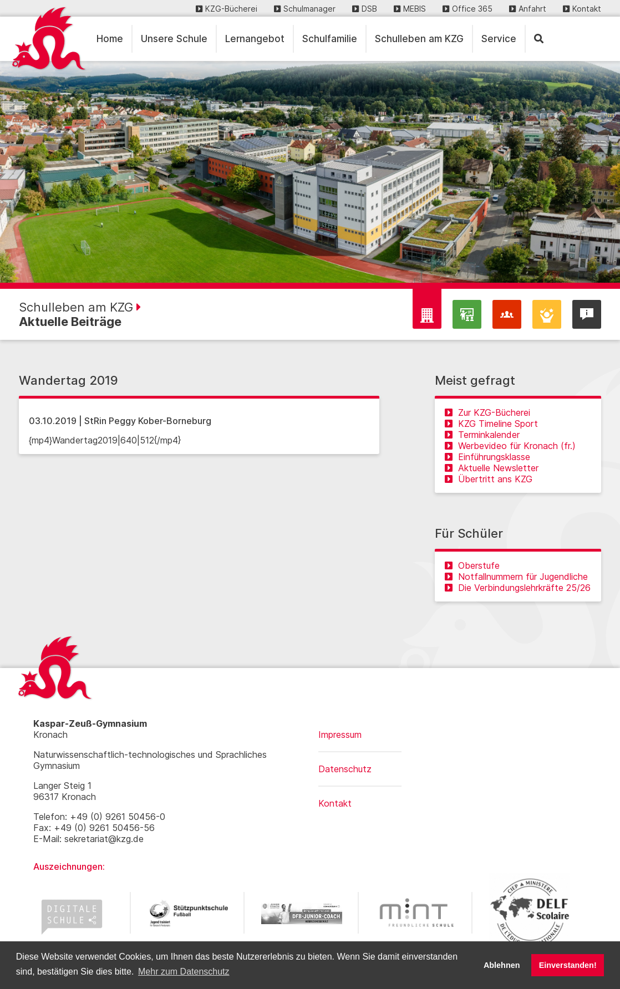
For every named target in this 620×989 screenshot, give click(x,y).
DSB (364, 8)
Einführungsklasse (487, 456)
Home (109, 38)
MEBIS (410, 8)
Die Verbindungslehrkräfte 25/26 (518, 587)
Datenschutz (345, 768)
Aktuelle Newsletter (491, 467)
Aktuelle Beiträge (70, 321)
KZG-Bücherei (226, 8)
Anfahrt (527, 8)
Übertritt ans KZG (488, 479)
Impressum (340, 734)
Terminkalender (482, 434)
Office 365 (467, 8)
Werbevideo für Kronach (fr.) (510, 445)
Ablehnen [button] (502, 965)
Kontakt (582, 8)
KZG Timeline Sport (491, 423)
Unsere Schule (174, 38)
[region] (310, 172)
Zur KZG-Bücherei (487, 412)
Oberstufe (472, 565)
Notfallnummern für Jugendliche (516, 576)
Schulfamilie (329, 38)
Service (498, 38)
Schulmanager (305, 8)
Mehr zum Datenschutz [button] (184, 971)
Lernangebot (254, 38)
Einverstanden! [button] (568, 965)
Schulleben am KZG (419, 38)
